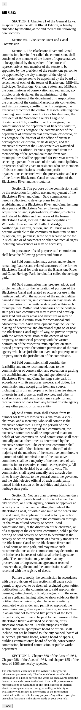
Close (7, 706)
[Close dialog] (4, 4)
